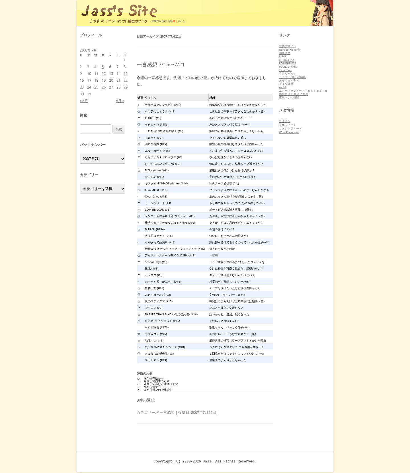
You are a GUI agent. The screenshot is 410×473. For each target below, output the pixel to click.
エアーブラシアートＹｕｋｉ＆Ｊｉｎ (303, 90)
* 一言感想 (166, 412)
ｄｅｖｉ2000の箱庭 (292, 77)
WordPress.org (289, 132)
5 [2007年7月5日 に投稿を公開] (103, 66)
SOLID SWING (288, 67)
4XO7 (282, 87)
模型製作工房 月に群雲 (293, 94)
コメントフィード (290, 128)
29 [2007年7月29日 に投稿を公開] (126, 87)
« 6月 (84, 100)
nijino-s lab (286, 60)
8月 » (120, 100)
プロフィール (91, 35)
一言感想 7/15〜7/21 (161, 64)
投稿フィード (287, 125)
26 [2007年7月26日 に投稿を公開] (104, 87)
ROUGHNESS (287, 63)
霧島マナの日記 (289, 97)
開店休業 (284, 53)
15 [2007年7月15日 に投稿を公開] (126, 73)
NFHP (282, 56)
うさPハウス (287, 73)
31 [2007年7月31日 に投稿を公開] (89, 93)
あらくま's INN (289, 80)
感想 (215, 255)
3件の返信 (146, 400)
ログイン (284, 121)
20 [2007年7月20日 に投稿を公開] (111, 80)
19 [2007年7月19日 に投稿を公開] (104, 80)
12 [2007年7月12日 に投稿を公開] (104, 73)
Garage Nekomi (289, 50)
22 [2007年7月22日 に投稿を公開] (126, 80)
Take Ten (285, 70)
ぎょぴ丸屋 (286, 84)
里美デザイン (287, 46)
